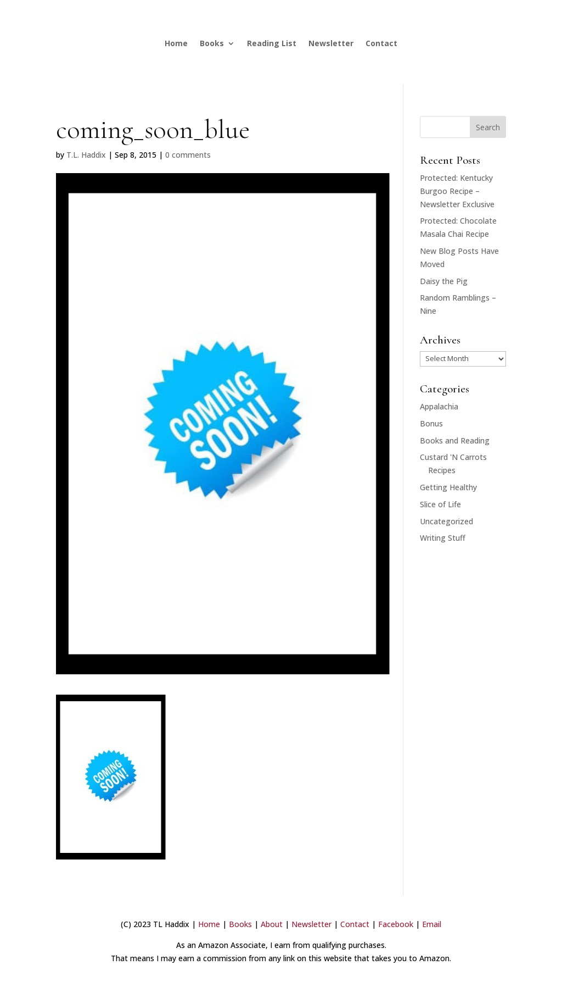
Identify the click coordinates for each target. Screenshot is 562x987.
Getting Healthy (448, 487)
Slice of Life (440, 504)
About (272, 924)
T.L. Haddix (86, 154)
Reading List (271, 43)
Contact (381, 43)
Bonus (431, 423)
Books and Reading (455, 440)
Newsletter (330, 43)
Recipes (442, 470)
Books (212, 43)
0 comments (188, 154)
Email (431, 924)
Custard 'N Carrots (453, 457)
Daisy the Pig (444, 281)
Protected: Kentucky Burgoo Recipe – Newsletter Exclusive (457, 191)
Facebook (395, 924)
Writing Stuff (442, 538)
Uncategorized (446, 521)
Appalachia (439, 406)
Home (176, 43)
